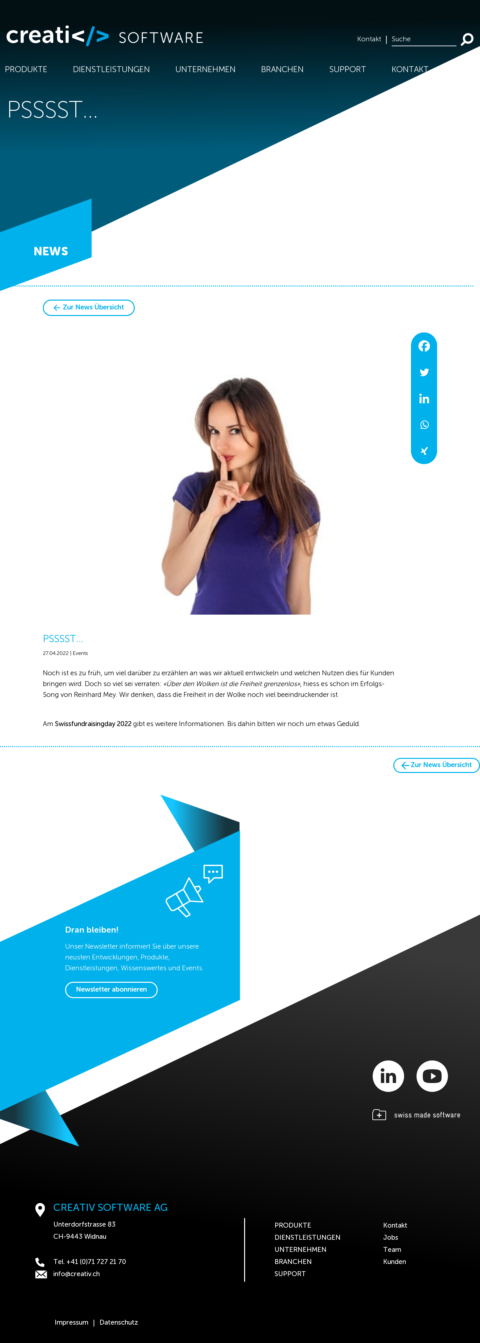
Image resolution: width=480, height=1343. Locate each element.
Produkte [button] (26, 70)
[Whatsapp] (424, 424)
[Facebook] (424, 346)
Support (347, 70)
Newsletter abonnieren (111, 989)
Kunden (394, 1262)
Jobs (390, 1237)
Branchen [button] (282, 70)
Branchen (293, 1262)
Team (392, 1250)
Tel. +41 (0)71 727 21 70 (80, 1262)
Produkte (293, 1225)
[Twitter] (424, 372)
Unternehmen (301, 1250)
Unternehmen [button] (205, 70)
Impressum (71, 1323)
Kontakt (369, 39)
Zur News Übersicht (89, 307)
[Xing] (424, 451)
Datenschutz (118, 1323)
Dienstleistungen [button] (111, 70)
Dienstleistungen (308, 1237)
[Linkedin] (424, 398)
